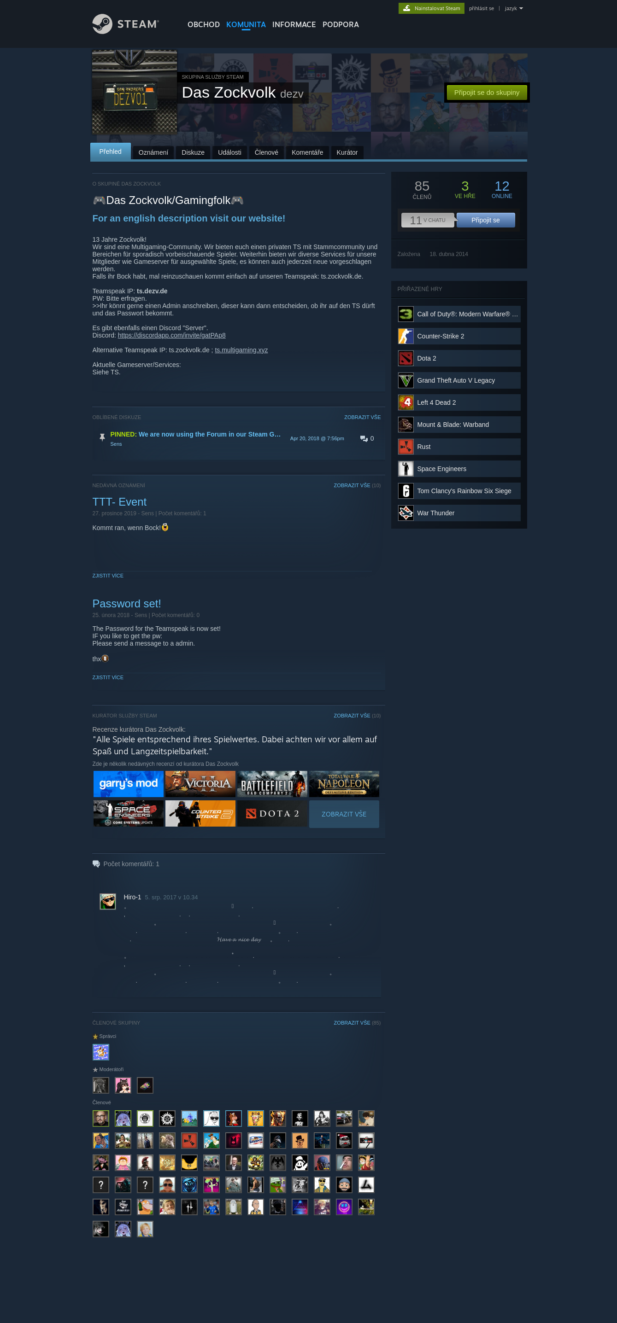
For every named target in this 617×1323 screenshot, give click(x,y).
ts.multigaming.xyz (241, 350)
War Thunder (436, 513)
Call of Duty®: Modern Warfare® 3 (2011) (476, 314)
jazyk (511, 8)
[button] (237, 438)
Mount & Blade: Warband (453, 424)
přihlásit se (481, 8)
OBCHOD (204, 24)
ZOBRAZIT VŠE (362, 417)
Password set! (127, 603)
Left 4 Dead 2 (436, 402)
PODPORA (341, 24)
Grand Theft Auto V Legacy (456, 380)
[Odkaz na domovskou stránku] (132, 31)
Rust (424, 446)
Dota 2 (426, 358)
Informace (294, 24)
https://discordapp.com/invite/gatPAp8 (172, 335)
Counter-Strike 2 (440, 336)
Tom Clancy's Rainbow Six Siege (464, 491)
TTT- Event (120, 501)
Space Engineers (442, 468)
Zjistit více (108, 575)
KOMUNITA (246, 24)
